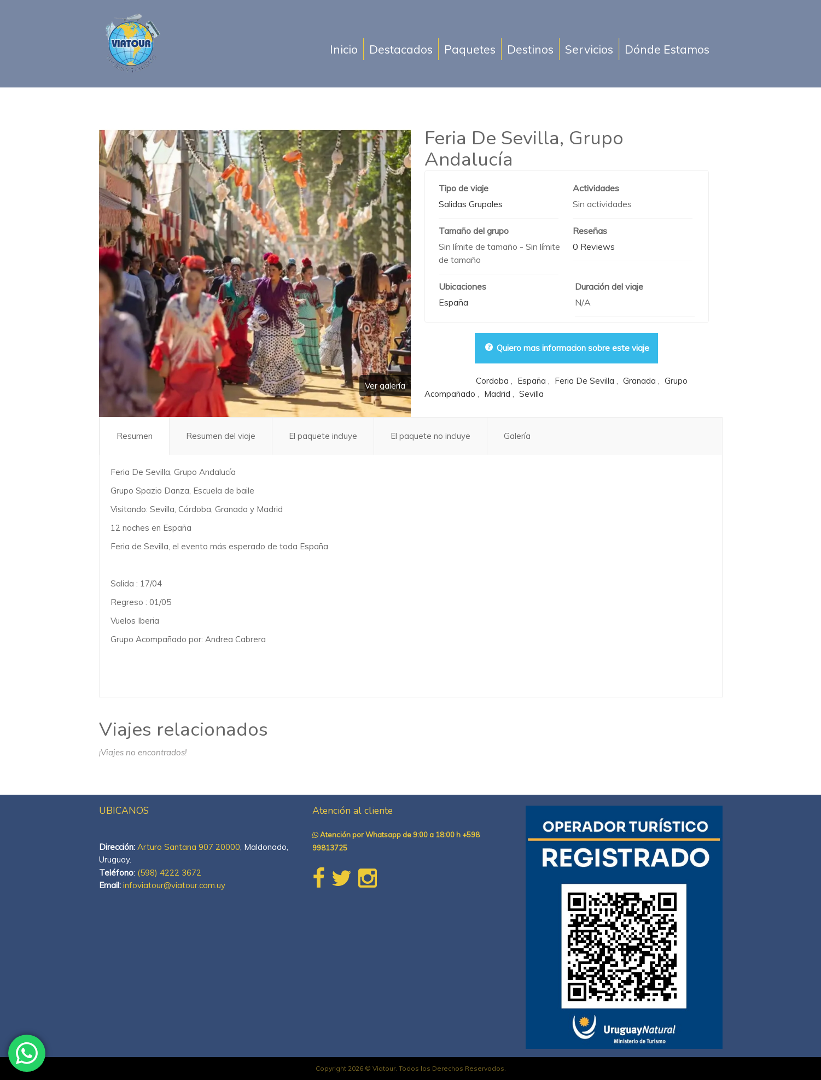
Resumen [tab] (135, 436)
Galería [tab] (517, 436)
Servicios (589, 49)
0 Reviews (594, 246)
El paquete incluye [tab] (323, 436)
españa (531, 380)
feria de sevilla (584, 380)
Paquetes (470, 49)
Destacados (401, 49)
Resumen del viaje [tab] (220, 436)
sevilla (531, 394)
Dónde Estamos (667, 49)
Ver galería (385, 385)
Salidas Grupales (471, 203)
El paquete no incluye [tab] (430, 436)
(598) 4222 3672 (169, 872)
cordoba (492, 380)
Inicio (344, 49)
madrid (497, 394)
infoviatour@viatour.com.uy (174, 885)
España (453, 302)
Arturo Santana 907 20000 (188, 847)
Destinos (530, 49)
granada (639, 380)
